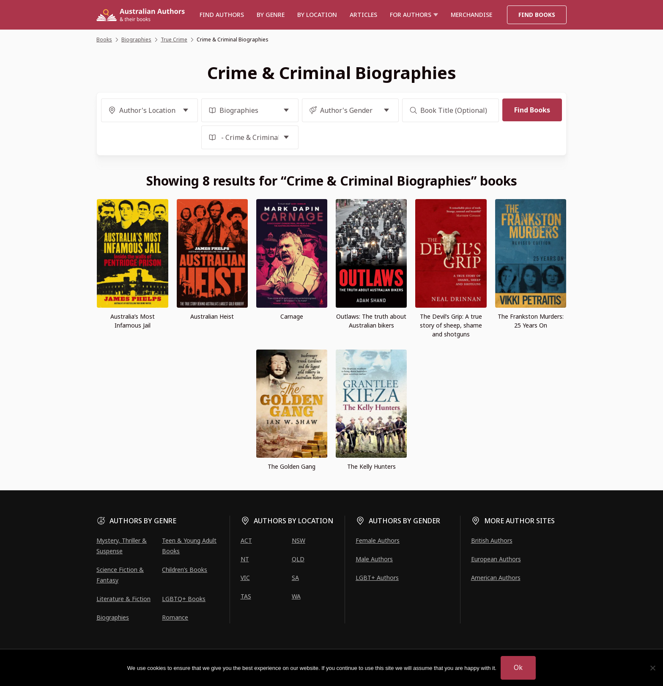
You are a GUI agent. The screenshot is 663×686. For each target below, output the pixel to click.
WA (296, 596)
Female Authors (378, 540)
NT (245, 559)
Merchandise (471, 15)
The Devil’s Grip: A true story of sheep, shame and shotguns (451, 325)
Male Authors (374, 559)
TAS (246, 596)
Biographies (112, 617)
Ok (518, 667)
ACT (246, 540)
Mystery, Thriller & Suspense (121, 545)
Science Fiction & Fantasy (120, 575)
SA (295, 578)
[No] (652, 668)
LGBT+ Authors (377, 578)
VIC (245, 578)
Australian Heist (212, 316)
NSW (298, 540)
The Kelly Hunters (371, 466)
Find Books (536, 15)
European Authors (496, 559)
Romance (175, 617)
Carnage (291, 316)
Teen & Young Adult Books (189, 545)
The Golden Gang (291, 466)
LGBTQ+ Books (183, 599)
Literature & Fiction (123, 599)
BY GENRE (271, 15)
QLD (298, 559)
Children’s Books (184, 570)
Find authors (222, 15)
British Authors (491, 540)
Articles (363, 15)
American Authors (496, 578)
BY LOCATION (317, 15)
